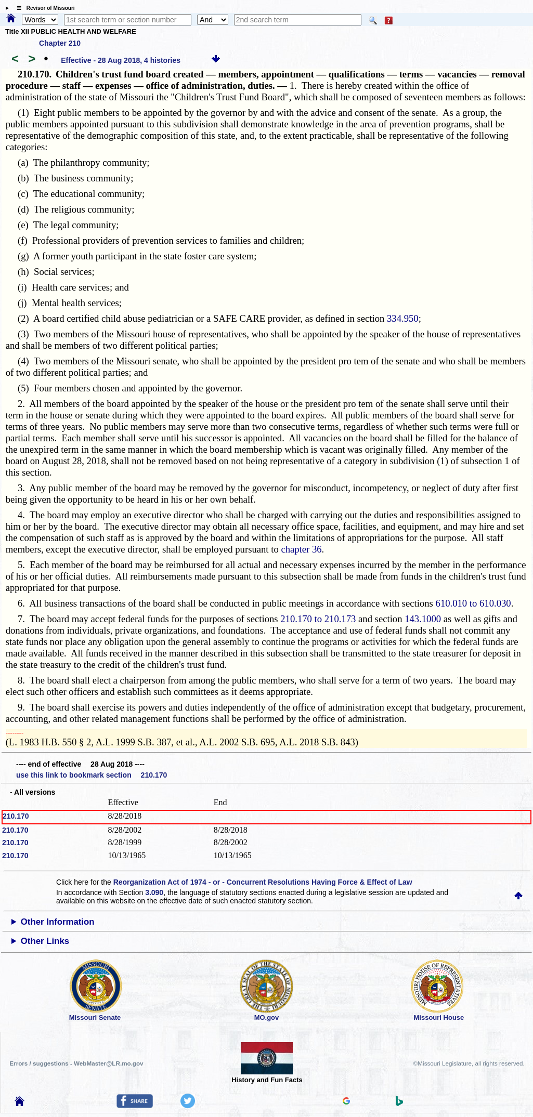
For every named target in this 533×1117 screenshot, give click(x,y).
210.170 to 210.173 (318, 618)
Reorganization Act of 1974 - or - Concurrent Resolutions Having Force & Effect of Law (262, 882)
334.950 (403, 318)
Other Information (58, 922)
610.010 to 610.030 (473, 603)
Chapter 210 (60, 43)
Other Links (45, 941)
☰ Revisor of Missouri (43, 8)
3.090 (154, 892)
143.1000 (423, 618)
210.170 (16, 816)
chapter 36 (301, 549)
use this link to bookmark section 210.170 (91, 775)
